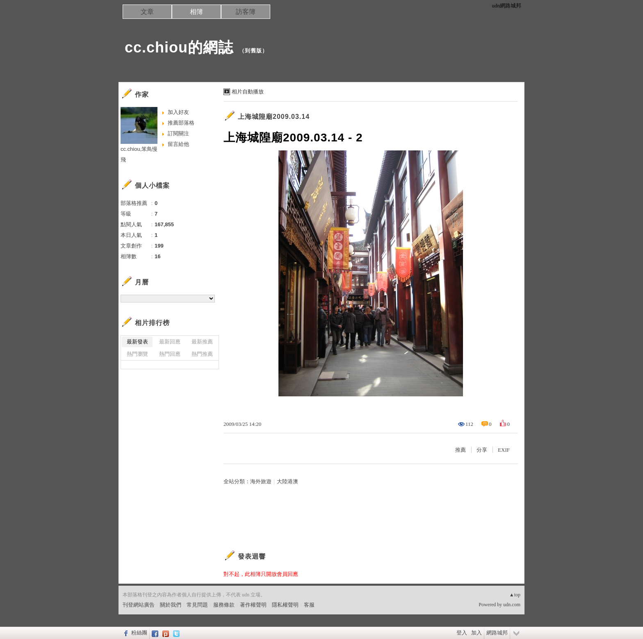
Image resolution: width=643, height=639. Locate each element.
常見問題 (197, 605)
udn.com (511, 604)
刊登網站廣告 (139, 605)
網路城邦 (497, 633)
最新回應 (169, 342)
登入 (461, 633)
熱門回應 (169, 354)
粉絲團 (139, 633)
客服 (309, 605)
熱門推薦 (202, 354)
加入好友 (178, 112)
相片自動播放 (248, 92)
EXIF (504, 450)
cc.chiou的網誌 (179, 47)
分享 (482, 450)
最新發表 (137, 342)
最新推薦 (202, 342)
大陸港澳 (287, 481)
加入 (476, 633)
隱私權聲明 (285, 605)
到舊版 (253, 51)
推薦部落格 (181, 123)
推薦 (460, 450)
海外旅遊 (260, 481)
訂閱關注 (178, 133)
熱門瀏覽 (137, 354)
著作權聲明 (253, 605)
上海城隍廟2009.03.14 (274, 116)
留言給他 (178, 144)
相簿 (196, 11)
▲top (514, 595)
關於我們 (170, 605)
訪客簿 (245, 11)
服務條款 (224, 605)
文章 (147, 11)
